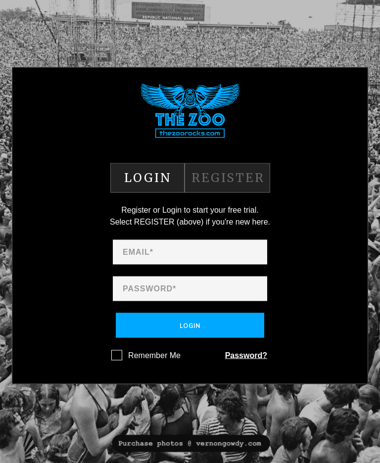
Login (190, 326)
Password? (246, 355)
